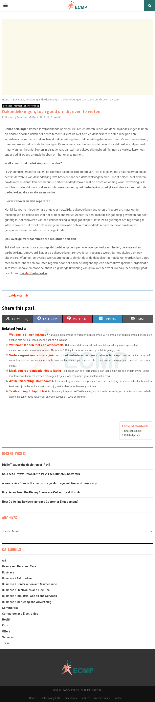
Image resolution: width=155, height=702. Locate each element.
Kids (5, 625)
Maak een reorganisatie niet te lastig (35, 371)
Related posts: (132, 435)
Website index (102, 698)
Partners (85, 698)
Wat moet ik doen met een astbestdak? (36, 345)
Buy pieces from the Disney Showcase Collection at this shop (42, 492)
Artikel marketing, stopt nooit (30, 381)
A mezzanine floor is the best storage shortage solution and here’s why (49, 483)
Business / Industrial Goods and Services (29, 595)
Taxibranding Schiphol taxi (28, 391)
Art (4, 560)
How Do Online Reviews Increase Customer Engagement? (40, 501)
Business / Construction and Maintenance (29, 584)
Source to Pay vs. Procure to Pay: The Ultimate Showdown (41, 474)
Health (6, 619)
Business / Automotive (17, 578)
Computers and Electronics (20, 613)
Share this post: (133, 430)
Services (8, 637)
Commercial (10, 607)
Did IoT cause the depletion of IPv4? (26, 464)
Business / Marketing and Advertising (21, 106)
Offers (6, 631)
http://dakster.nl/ (16, 295)
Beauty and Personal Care (19, 566)
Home (32, 698)
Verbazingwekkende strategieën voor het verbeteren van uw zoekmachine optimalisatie (71, 355)
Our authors (70, 698)
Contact (118, 698)
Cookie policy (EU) (50, 698)
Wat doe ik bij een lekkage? (28, 335)
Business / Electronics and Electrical (26, 590)
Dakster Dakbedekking (34, 273)
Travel (6, 643)
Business (8, 572)
